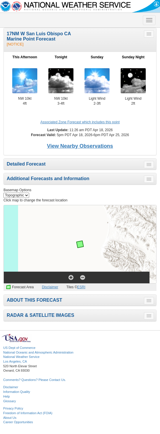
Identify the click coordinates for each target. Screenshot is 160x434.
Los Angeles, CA (15, 361)
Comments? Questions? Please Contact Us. (34, 380)
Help (6, 396)
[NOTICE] (15, 44)
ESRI (81, 287)
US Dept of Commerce (19, 347)
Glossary (9, 401)
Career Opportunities (18, 422)
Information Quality (16, 391)
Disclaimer (50, 287)
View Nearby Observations (80, 146)
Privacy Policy (13, 408)
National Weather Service (21, 357)
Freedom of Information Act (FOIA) (27, 413)
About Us (9, 417)
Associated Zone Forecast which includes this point (79, 122)
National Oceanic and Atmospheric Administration (38, 352)
